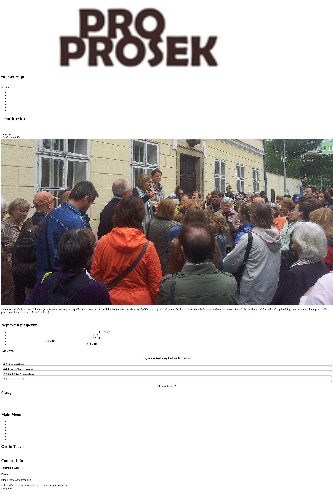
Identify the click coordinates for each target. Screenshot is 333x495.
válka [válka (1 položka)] (219, 407)
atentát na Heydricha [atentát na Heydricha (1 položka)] (20, 402)
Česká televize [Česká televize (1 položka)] (247, 407)
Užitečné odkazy (17, 104)
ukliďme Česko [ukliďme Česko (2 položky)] (168, 407)
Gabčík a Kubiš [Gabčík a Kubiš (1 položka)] (47, 402)
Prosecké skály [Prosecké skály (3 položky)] (18, 407)
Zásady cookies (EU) (19, 110)
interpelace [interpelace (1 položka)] (97, 402)
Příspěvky (13, 95)
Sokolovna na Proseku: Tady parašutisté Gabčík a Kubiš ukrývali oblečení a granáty (52, 332)
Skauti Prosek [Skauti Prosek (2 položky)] (88, 407)
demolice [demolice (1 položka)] (38, 402)
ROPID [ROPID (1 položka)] (79, 407)
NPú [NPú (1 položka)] (254, 402)
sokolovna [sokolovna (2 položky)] (106, 407)
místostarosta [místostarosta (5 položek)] (188, 401)
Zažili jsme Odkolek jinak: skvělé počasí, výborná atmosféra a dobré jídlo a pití (50, 335)
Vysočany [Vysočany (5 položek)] (192, 406)
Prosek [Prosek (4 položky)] (30, 406)
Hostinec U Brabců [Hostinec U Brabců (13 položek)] (76, 401)
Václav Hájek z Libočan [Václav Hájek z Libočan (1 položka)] (207, 407)
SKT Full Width (21, 488)
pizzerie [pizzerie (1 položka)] (296, 402)
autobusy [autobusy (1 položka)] (31, 402)
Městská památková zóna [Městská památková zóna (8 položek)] (234, 401)
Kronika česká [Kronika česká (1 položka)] (138, 402)
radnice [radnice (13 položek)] (69, 406)
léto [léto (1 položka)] (150, 402)
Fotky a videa (15, 101)
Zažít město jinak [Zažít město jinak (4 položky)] (231, 406)
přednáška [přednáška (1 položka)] (59, 407)
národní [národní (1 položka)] (259, 402)
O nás (11, 107)
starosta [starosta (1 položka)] (114, 407)
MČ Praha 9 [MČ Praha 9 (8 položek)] (206, 401)
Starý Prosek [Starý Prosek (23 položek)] (130, 406)
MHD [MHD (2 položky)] (155, 402)
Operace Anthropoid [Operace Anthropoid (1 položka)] (278, 402)
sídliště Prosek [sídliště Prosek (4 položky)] (151, 406)
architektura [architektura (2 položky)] (6, 402)
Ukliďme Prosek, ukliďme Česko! (26, 341)
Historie (12, 98)
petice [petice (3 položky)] (289, 401)
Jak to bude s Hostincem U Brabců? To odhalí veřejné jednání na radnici (46, 344)
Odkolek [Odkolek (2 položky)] (266, 402)
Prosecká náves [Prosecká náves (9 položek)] (311, 401)
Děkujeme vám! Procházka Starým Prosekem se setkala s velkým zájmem (63, 127)
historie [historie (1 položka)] (56, 402)
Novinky (12, 92)
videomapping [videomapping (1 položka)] (180, 407)
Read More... (8, 318)
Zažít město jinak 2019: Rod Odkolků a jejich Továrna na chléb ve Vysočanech (50, 338)
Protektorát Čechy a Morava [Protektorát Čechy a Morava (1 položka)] (45, 407)
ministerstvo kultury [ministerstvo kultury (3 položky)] (168, 401)
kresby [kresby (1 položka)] (130, 402)
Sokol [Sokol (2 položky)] (98, 407)
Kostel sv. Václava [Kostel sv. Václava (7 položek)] (114, 401)
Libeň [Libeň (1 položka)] (146, 402)
